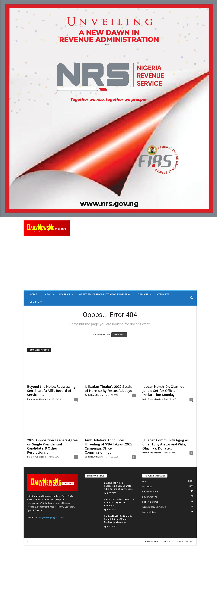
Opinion (144, 294)
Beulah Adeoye (149, 496)
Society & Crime (150, 502)
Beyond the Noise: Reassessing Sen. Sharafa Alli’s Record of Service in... (51, 390)
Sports (36, 302)
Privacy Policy (151, 541)
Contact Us (166, 541)
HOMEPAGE (119, 335)
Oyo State (147, 486)
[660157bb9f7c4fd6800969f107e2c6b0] (110, 108)
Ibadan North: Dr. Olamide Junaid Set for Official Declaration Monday (163, 390)
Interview (164, 294)
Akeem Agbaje (149, 512)
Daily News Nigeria (36, 399)
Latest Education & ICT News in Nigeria (105, 294)
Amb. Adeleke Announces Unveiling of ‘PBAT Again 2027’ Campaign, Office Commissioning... (109, 446)
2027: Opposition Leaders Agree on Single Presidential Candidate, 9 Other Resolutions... (52, 446)
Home (35, 294)
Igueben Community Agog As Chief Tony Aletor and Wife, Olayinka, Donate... (165, 444)
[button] (191, 298)
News (50, 294)
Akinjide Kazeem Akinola (154, 507)
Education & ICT (150, 491)
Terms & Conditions (184, 541)
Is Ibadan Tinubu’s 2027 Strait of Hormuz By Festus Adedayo (108, 388)
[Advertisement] (110, 264)
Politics (66, 294)
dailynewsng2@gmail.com (51, 517)
